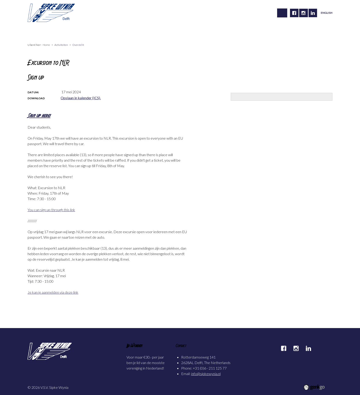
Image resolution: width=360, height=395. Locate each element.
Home (36, 31)
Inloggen (243, 31)
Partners (221, 31)
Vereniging (56, 31)
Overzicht (78, 45)
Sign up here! (39, 115)
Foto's (145, 31)
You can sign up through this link (51, 209)
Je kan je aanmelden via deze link (53, 292)
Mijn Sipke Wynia (172, 31)
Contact (200, 31)
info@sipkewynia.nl (206, 373)
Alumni (126, 31)
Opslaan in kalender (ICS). (81, 98)
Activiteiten (81, 31)
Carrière (105, 31)
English (326, 12)
